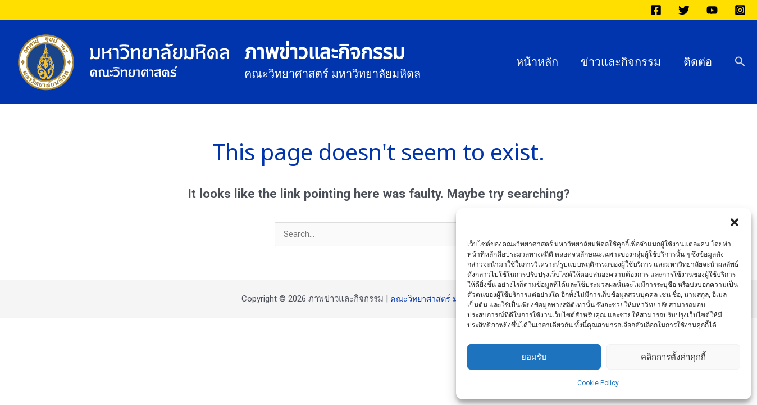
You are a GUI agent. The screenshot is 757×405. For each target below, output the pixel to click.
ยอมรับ (534, 357)
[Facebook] (656, 10)
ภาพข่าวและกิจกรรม (324, 53)
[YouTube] (712, 10)
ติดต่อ (697, 62)
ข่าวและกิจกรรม (621, 62)
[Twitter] (684, 10)
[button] (734, 222)
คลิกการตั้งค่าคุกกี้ (673, 357)
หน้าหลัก (537, 62)
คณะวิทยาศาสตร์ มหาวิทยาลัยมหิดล (453, 299)
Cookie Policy (598, 383)
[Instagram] (740, 10)
